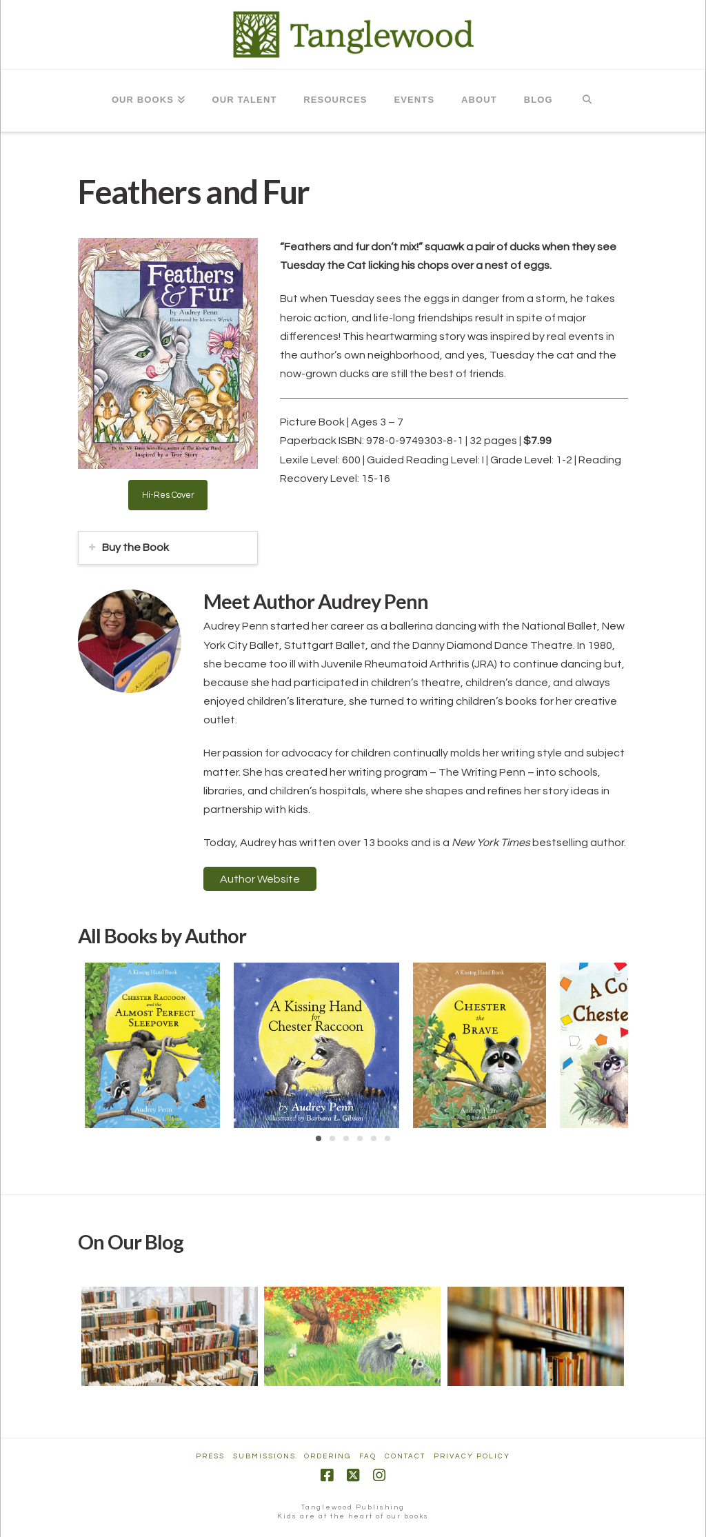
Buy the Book (135, 547)
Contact (405, 1456)
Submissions (264, 1456)
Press (210, 1456)
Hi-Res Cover (168, 495)
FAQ (367, 1456)
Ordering (327, 1456)
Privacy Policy (472, 1456)
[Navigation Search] (587, 101)
